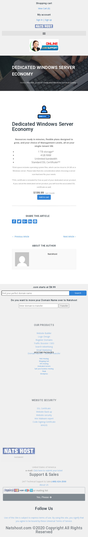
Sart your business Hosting (44, 367)
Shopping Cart (44, 362)
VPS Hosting (44, 364)
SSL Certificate (44, 421)
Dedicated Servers (44, 365)
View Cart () (44, 8)
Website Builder (44, 344)
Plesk (44, 369)
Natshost (52, 254)
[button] (44, 33)
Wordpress (44, 370)
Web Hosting (44, 360)
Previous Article (20, 236)
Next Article (69, 236)
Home (22, 82)
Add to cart (44, 197)
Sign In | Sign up (44, 20)
